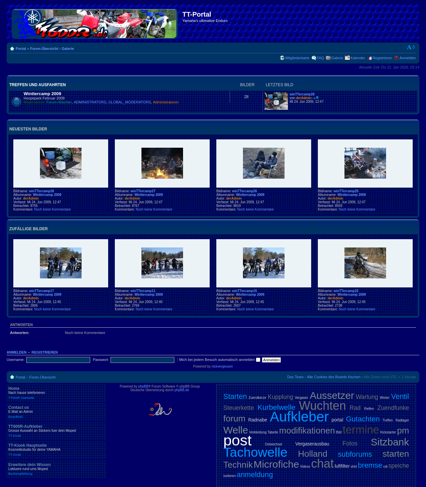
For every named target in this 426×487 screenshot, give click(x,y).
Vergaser (301, 398)
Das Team (295, 377)
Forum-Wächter (59, 102)
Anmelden (407, 58)
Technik (238, 465)
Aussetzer (332, 395)
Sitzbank (390, 441)
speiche (398, 465)
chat (322, 463)
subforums (355, 454)
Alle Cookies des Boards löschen (333, 377)
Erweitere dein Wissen (56, 469)
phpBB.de (181, 390)
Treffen (387, 420)
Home (56, 393)
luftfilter (342, 466)
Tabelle (273, 432)
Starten (235, 396)
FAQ (320, 58)
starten (396, 454)
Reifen (369, 408)
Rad (355, 408)
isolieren (229, 476)
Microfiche (276, 464)
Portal (21, 49)
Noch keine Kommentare (52, 209)
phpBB (143, 386)
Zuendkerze (257, 398)
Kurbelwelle (277, 407)
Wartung (367, 397)
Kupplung (280, 397)
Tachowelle (255, 452)
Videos (305, 466)
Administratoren (166, 102)
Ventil (400, 396)
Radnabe (257, 419)
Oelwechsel (273, 444)
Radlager (402, 420)
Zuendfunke (393, 408)
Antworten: (19, 333)
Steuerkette (238, 408)
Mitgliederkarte (297, 58)
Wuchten (322, 405)
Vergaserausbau (312, 443)
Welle (235, 429)
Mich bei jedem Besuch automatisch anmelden (219, 360)
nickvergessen (222, 366)
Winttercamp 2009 (42, 93)
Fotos (349, 443)
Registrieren (382, 58)
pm (403, 430)
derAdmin (304, 98)
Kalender (357, 58)
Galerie (68, 49)
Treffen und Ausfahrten (37, 84)
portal (337, 419)
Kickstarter (388, 432)
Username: (16, 360)
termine (360, 429)
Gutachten (363, 419)
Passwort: (101, 360)
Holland (312, 454)
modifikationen (307, 430)
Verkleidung (258, 432)
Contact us (56, 411)
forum (234, 418)
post (237, 440)
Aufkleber (299, 416)
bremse (370, 465)
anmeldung (255, 474)
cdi (385, 466)
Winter (384, 398)
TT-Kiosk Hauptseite (56, 449)
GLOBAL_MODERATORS (129, 102)
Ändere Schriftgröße (411, 47)
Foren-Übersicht (44, 49)
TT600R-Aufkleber (56, 430)
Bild (339, 432)
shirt (354, 466)
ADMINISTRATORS (90, 102)
